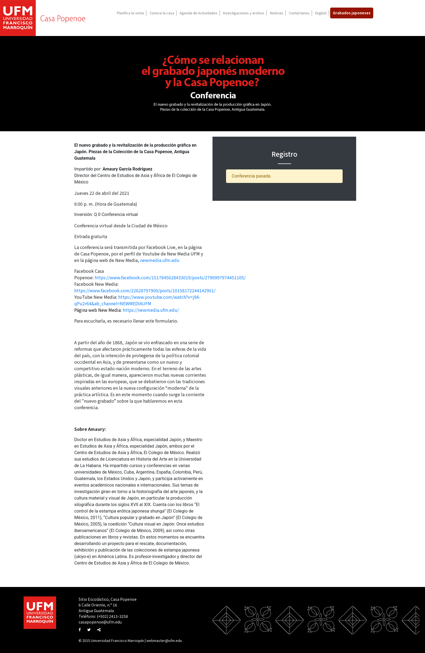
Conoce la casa (162, 12)
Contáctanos (299, 12)
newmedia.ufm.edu (159, 260)
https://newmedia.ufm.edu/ (151, 310)
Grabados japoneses (352, 12)
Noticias (276, 12)
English (321, 12)
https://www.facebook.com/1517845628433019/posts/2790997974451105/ (170, 277)
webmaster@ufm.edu (164, 640)
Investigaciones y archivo (243, 12)
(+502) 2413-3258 (112, 616)
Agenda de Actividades (198, 12)
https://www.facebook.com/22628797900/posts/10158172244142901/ (144, 290)
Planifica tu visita (130, 12)
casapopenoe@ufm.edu (100, 622)
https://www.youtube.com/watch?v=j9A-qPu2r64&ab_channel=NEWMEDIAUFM (137, 300)
